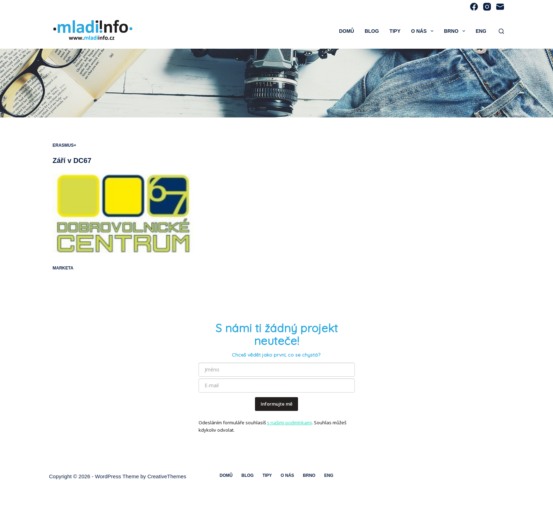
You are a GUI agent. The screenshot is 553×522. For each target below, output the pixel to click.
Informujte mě (276, 404)
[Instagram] (487, 7)
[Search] (501, 31)
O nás (423, 31)
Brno (456, 31)
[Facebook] (474, 7)
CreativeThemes (166, 476)
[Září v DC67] (123, 213)
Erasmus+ (64, 145)
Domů (346, 31)
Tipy (394, 31)
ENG (481, 31)
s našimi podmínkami (289, 422)
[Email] (500, 7)
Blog (372, 31)
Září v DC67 (72, 160)
